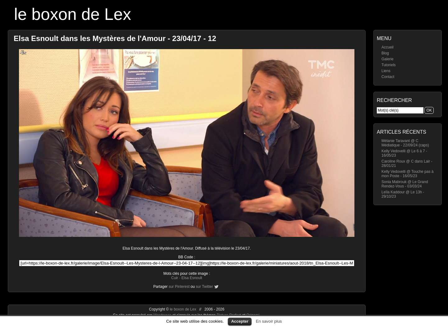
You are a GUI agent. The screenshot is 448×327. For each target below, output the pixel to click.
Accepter (239, 321)
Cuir (174, 278)
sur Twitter (204, 286)
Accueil (387, 47)
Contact (387, 77)
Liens (385, 71)
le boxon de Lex (72, 14)
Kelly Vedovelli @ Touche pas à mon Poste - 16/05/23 (407, 173)
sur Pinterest (179, 286)
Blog (385, 53)
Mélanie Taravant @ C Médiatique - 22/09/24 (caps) (405, 143)
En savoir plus (269, 321)
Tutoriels (388, 65)
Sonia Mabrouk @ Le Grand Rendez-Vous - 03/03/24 (404, 184)
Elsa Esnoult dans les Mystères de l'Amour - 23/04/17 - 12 (115, 38)
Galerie (387, 59)
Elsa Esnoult (191, 278)
